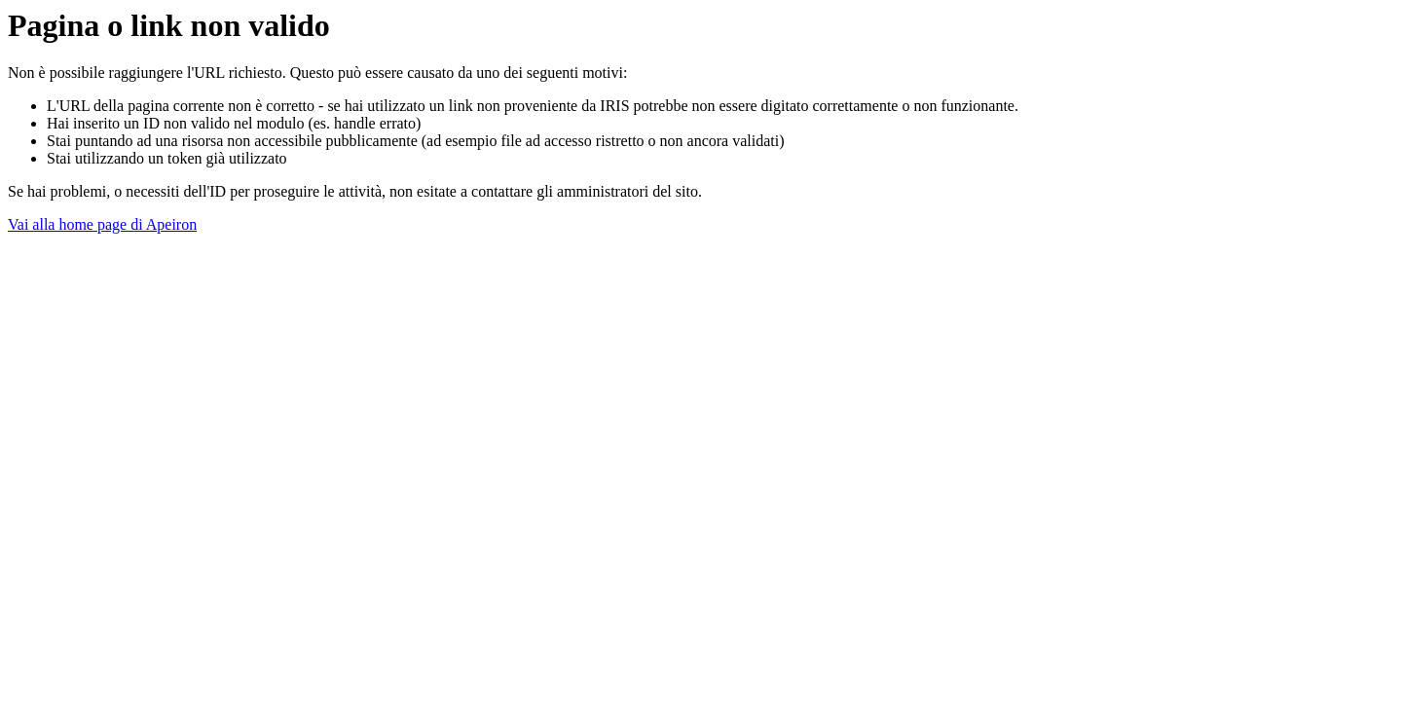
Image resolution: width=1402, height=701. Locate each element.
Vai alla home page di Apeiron (102, 224)
